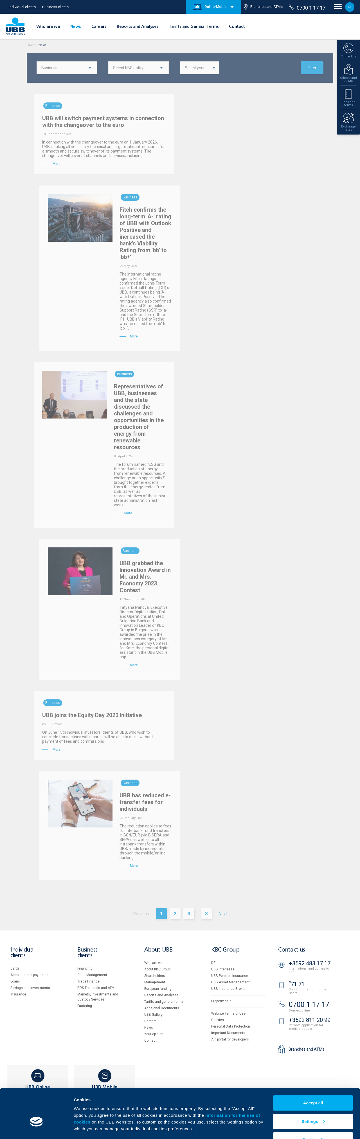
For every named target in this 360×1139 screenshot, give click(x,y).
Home (31, 45)
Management (154, 982)
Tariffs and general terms (164, 1002)
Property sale (221, 1001)
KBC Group (225, 950)
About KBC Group (157, 969)
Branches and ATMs (263, 7)
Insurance (18, 994)
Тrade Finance (88, 981)
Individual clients (22, 7)
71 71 (297, 984)
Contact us (291, 950)
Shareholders (154, 976)
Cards (15, 968)
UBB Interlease (223, 969)
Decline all (313, 1123)
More (79, 1127)
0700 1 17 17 (307, 8)
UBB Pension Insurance (229, 976)
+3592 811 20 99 (309, 1020)
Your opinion (153, 1034)
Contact (237, 27)
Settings (313, 1104)
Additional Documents (161, 1008)
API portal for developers (230, 1039)
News (75, 27)
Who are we (48, 27)
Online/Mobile (210, 7)
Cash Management (92, 975)
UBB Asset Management (230, 982)
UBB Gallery (153, 1015)
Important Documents (228, 1033)
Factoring (84, 1006)
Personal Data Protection (230, 1026)
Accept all (313, 1086)
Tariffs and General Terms (194, 27)
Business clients (55, 7)
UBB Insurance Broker (228, 989)
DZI (214, 963)
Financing (85, 968)
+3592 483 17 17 (309, 963)
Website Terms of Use (228, 1013)
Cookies (217, 1020)
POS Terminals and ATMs (96, 988)
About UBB (158, 950)
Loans (15, 981)
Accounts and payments (29, 975)
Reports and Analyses (137, 27)
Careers (98, 27)
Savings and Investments (30, 988)
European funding (158, 989)
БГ (350, 7)
